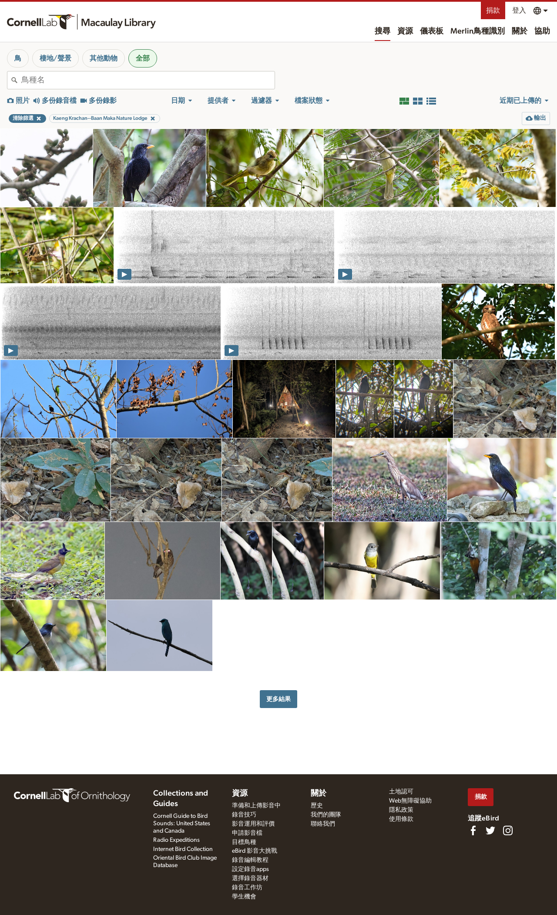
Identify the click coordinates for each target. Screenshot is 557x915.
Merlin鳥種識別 (477, 31)
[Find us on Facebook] (473, 830)
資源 (405, 31)
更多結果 (278, 699)
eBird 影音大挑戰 (254, 851)
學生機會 (244, 897)
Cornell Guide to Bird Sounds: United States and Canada (181, 823)
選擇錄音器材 (250, 878)
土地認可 (401, 792)
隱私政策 (401, 810)
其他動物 (103, 58)
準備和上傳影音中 (256, 806)
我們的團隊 (326, 815)
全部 (143, 58)
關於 (519, 31)
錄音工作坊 (247, 887)
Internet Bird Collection (183, 849)
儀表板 (431, 31)
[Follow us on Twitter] (490, 830)
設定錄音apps (250, 869)
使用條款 (401, 819)
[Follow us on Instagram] (508, 830)
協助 (542, 31)
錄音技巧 (244, 815)
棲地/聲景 (55, 58)
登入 (519, 10)
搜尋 (382, 31)
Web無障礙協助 (410, 801)
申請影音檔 (247, 833)
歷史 (317, 806)
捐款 (493, 10)
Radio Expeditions (176, 840)
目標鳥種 (244, 842)
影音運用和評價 (253, 824)
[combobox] (148, 80)
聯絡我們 (323, 824)
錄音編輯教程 (250, 860)
